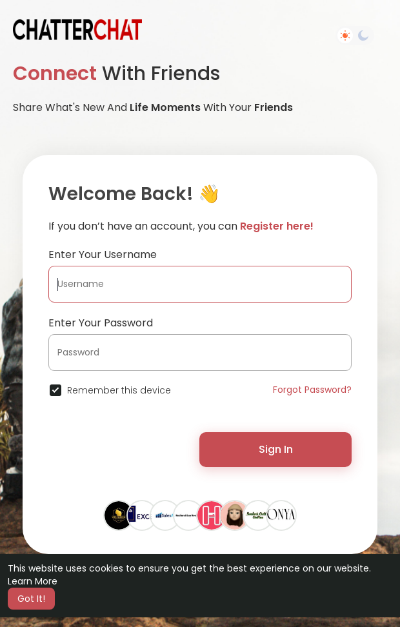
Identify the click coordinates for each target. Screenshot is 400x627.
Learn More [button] (32, 581)
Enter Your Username (102, 254)
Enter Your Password (100, 322)
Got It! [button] (31, 598)
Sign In (276, 449)
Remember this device (119, 390)
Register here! (277, 226)
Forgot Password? (312, 389)
